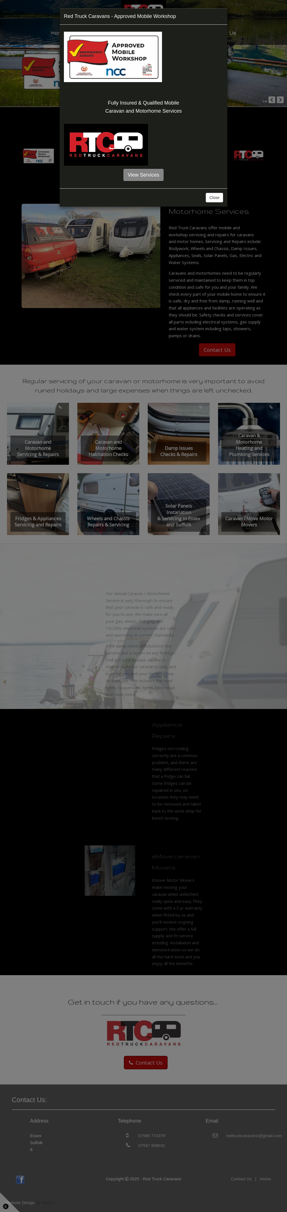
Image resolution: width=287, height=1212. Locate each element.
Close (214, 197)
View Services (143, 175)
